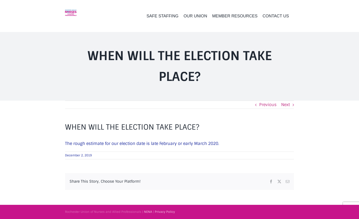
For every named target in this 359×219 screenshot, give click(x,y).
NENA (148, 212)
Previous (268, 104)
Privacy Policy (165, 212)
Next (285, 104)
